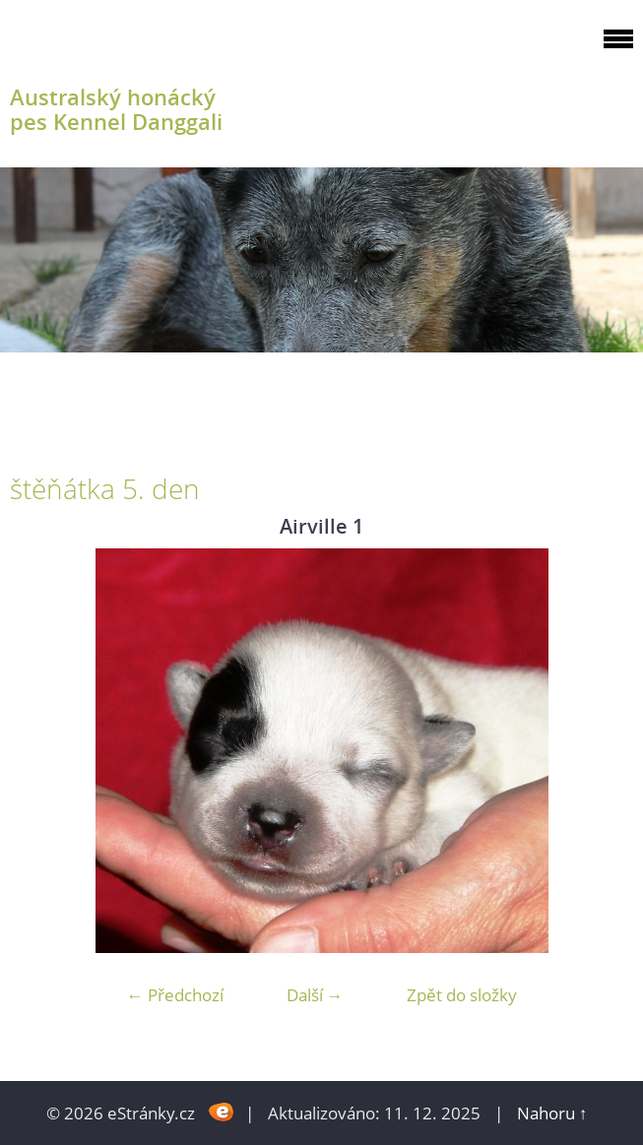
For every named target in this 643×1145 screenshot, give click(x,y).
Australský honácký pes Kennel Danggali (116, 109)
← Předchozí (175, 995)
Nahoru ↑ (552, 1113)
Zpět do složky (462, 995)
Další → (315, 995)
